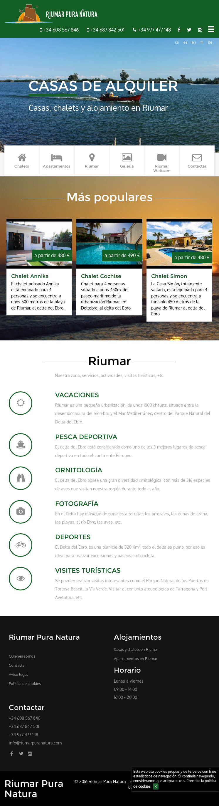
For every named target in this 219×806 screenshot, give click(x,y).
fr (202, 42)
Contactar (17, 665)
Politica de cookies (25, 683)
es (185, 42)
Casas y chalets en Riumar (136, 649)
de (210, 42)
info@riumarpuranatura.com (35, 742)
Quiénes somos (22, 656)
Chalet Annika (30, 276)
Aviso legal (18, 674)
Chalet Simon (169, 276)
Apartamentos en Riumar (135, 658)
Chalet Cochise (101, 276)
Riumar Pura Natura (33, 789)
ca (177, 42)
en (194, 42)
